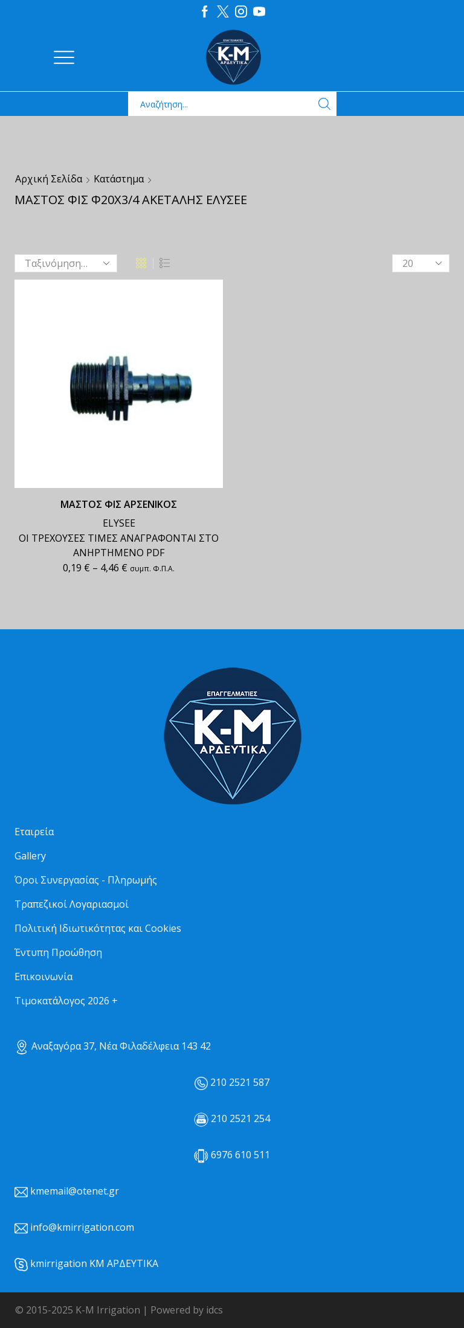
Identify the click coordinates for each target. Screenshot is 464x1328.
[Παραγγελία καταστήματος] (65, 263)
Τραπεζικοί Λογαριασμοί (71, 904)
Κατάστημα (119, 178)
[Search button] (324, 104)
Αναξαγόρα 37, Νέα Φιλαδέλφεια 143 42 (112, 1046)
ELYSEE (119, 523)
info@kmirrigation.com (82, 1227)
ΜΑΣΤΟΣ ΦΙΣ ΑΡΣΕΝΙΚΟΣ (118, 504)
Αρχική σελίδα (48, 178)
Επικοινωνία (43, 976)
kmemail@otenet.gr (74, 1191)
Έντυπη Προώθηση (58, 952)
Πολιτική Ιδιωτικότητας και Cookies (97, 928)
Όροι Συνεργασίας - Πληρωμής (85, 880)
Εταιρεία (34, 831)
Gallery (30, 855)
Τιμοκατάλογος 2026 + (66, 1000)
